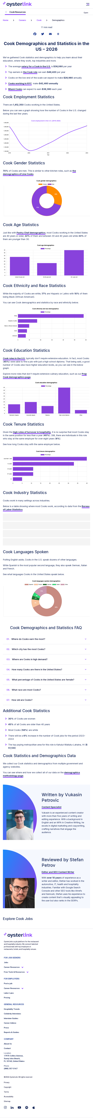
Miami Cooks (15, 89)
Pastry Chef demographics (31, 232)
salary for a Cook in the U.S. (36, 66)
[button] (48, 639)
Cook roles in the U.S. (14, 358)
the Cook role (30, 72)
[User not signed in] (87, 4)
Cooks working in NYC (20, 83)
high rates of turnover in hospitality (32, 432)
